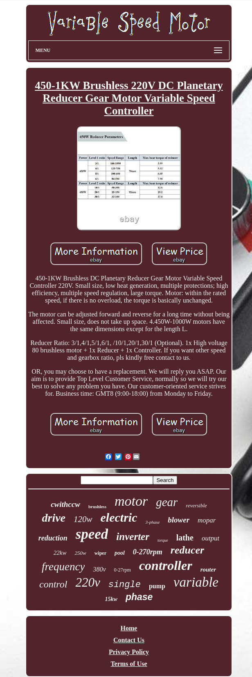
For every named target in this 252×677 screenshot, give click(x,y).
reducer (187, 550)
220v (87, 582)
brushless (97, 506)
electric (119, 517)
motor (131, 501)
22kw (60, 552)
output (210, 538)
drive (53, 517)
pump (157, 586)
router (208, 569)
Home (129, 628)
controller (165, 565)
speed (92, 534)
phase (139, 597)
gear (167, 502)
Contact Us (128, 640)
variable (195, 582)
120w (83, 519)
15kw (111, 599)
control (53, 584)
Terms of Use (128, 663)
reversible (196, 505)
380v (99, 569)
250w (80, 553)
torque (163, 540)
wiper (100, 553)
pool (120, 553)
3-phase (152, 522)
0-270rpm (147, 552)
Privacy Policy (129, 651)
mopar (207, 520)
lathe (185, 537)
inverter (132, 536)
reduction (53, 538)
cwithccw (65, 504)
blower (178, 520)
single (124, 585)
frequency (63, 566)
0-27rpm (122, 570)
